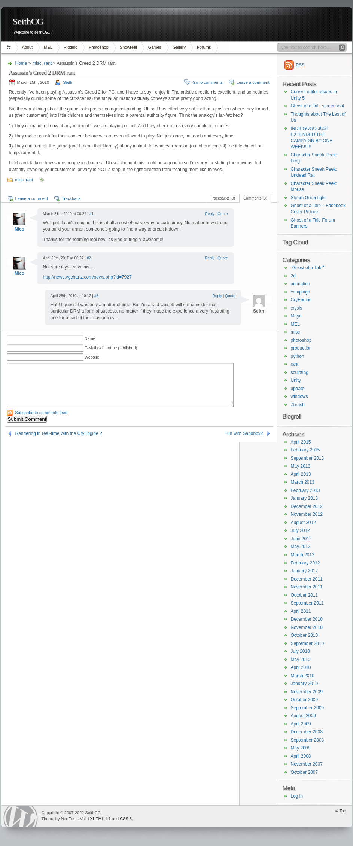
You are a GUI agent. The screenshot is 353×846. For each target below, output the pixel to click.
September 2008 (307, 740)
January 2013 (304, 498)
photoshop (301, 340)
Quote (222, 214)
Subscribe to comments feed (41, 412)
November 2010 (307, 627)
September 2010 (307, 643)
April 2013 (301, 474)
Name (90, 338)
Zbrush (298, 404)
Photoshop (99, 47)
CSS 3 (126, 818)
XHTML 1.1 (100, 818)
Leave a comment (253, 82)
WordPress (20, 816)
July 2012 (300, 530)
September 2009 (307, 707)
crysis (296, 308)
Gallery (179, 47)
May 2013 (301, 466)
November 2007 (307, 764)
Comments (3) (255, 198)
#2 (89, 258)
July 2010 (300, 651)
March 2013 (302, 482)
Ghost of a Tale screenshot (317, 106)
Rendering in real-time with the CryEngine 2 (58, 433)
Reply (210, 214)
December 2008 (307, 731)
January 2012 (304, 570)
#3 (96, 296)
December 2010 (307, 619)
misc (37, 63)
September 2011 (307, 603)
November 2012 (307, 514)
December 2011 (307, 579)
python (297, 356)
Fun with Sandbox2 (244, 433)
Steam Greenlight (308, 197)
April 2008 (301, 756)
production (301, 348)
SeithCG (28, 21)
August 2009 (303, 715)
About (27, 47)
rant (48, 63)
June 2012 (301, 538)
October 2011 (304, 595)
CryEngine (301, 299)
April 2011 (301, 611)
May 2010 (301, 659)
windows (299, 396)
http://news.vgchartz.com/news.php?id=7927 (87, 277)
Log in (297, 796)
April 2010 (301, 667)
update (298, 388)
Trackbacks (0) (222, 198)
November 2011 (307, 587)
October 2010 (304, 635)
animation (300, 283)
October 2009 (304, 699)
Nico (19, 229)
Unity (296, 380)
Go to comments (207, 82)
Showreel (128, 47)
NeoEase (69, 818)
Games (154, 47)
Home (9, 47)
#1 (91, 214)
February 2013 (305, 490)
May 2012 (301, 546)
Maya (296, 316)
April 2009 (301, 724)
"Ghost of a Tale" (307, 267)
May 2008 (301, 748)
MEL (48, 47)
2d (293, 276)
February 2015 (305, 450)
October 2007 (304, 772)
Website (92, 357)
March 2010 (302, 675)
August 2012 (303, 522)
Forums (204, 47)
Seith (67, 82)
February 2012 (305, 563)
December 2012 (307, 506)
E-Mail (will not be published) (111, 348)
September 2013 (307, 458)
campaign (300, 292)
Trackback (71, 198)
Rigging (70, 47)
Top (343, 811)
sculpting (299, 372)
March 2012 (302, 554)
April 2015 (301, 442)
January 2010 (304, 683)
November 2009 (307, 691)
